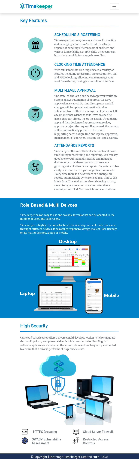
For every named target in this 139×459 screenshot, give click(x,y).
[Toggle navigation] (114, 6)
